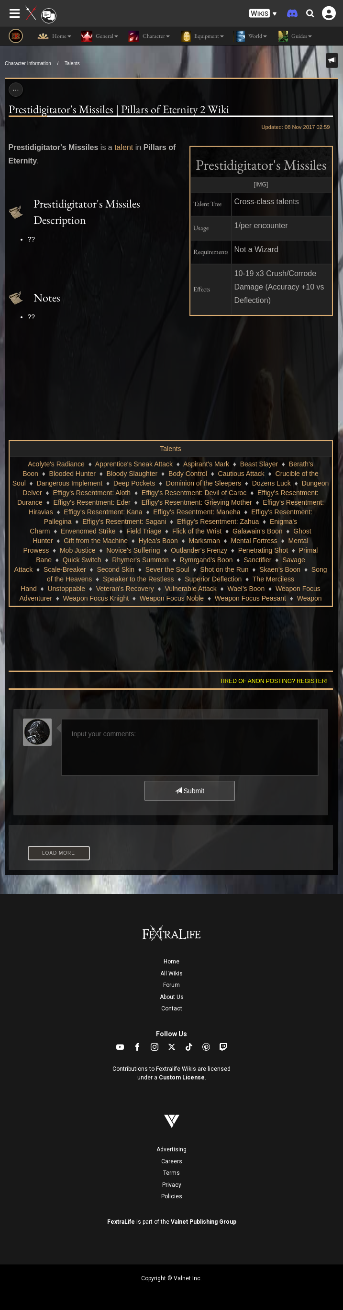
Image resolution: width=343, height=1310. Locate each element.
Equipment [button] (201, 36)
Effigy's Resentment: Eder (92, 502)
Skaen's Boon (279, 569)
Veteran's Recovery (125, 588)
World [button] (250, 36)
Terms (171, 1173)
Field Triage (143, 531)
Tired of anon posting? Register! (274, 681)
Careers (171, 1161)
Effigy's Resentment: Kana (103, 512)
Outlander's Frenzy (199, 550)
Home (171, 961)
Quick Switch (82, 560)
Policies (171, 1196)
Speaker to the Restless (138, 579)
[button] (263, 13)
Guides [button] (294, 36)
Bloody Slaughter (132, 473)
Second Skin (115, 569)
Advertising (171, 1149)
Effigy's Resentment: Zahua (218, 521)
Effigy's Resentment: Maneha (196, 512)
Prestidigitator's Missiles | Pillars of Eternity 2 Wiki (119, 109)
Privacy (171, 1185)
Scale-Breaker (65, 569)
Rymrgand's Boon (206, 560)
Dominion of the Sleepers (203, 483)
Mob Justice (78, 550)
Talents (72, 63)
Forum (171, 985)
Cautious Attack (241, 473)
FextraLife (121, 1221)
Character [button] (149, 36)
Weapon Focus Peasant (250, 598)
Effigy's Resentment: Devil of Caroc (194, 493)
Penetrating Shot (263, 550)
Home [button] (54, 36)
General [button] (99, 36)
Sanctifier (257, 560)
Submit (189, 791)
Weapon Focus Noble (172, 598)
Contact (171, 1008)
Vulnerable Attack (190, 588)
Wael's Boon (246, 588)
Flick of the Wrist (196, 531)
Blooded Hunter (72, 473)
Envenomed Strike (88, 531)
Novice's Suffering (133, 550)
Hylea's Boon (158, 541)
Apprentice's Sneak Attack (134, 464)
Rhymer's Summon (140, 560)
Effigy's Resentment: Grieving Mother (196, 502)
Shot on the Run (224, 569)
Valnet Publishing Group (203, 1221)
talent (123, 147)
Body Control (187, 473)
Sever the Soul (167, 569)
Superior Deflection (213, 579)
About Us (172, 997)
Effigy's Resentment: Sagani (124, 521)
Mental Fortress (254, 541)
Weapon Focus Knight (96, 598)
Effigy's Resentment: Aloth (92, 493)
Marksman (204, 541)
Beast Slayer (259, 464)
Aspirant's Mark (206, 464)
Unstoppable (66, 588)
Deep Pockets (134, 483)
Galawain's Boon (257, 531)
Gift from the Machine (96, 541)
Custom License (182, 1077)
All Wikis (171, 973)
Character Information (28, 63)
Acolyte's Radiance (56, 464)
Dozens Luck (271, 483)
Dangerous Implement (70, 483)
